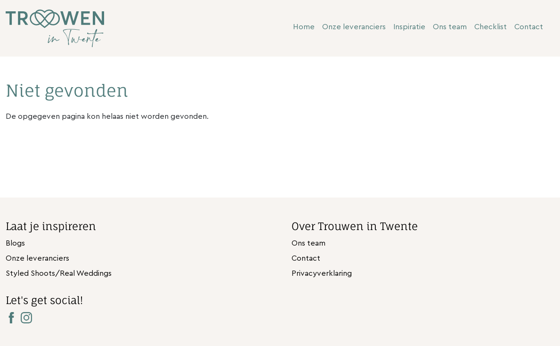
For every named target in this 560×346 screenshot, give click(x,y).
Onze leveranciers (354, 27)
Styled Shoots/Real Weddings (59, 273)
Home (304, 27)
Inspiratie (409, 27)
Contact (528, 27)
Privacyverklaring (322, 273)
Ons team (450, 27)
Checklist (490, 27)
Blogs (15, 243)
